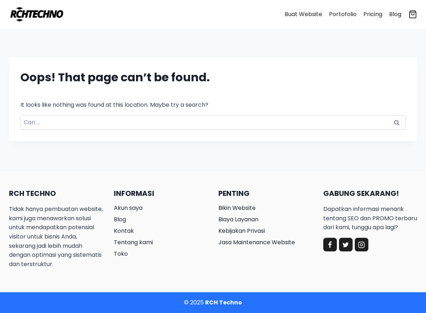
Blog (395, 14)
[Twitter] (346, 244)
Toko (121, 254)
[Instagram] (361, 244)
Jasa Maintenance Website (256, 242)
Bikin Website (237, 208)
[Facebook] (330, 244)
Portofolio (343, 14)
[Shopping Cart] (412, 14)
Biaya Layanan (238, 219)
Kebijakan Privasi (241, 231)
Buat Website (303, 14)
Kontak (124, 231)
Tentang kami (133, 242)
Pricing (372, 14)
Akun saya (128, 208)
